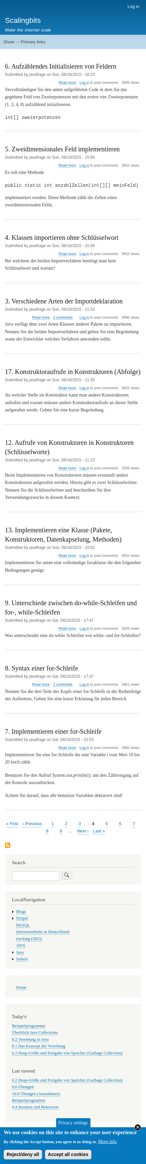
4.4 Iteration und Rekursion (35, 1107)
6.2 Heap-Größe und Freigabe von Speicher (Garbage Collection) (67, 1053)
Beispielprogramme (28, 1026)
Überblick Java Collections (35, 1032)
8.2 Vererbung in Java (30, 1039)
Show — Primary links (24, 41)
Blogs (21, 911)
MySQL (23, 925)
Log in (133, 6)
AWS (20, 945)
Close (138, 1131)
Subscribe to (7, 846)
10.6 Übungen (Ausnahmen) (36, 1093)
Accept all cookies (68, 1157)
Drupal (22, 918)
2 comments (63, 317)
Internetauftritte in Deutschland (42, 931)
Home (21, 987)
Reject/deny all (23, 1157)
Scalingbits (23, 20)
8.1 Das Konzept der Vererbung (38, 1046)
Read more (67, 82)
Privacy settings (73, 1125)
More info (107, 1144)
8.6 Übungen (23, 1087)
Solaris (22, 959)
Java (20, 952)
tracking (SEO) (29, 938)
